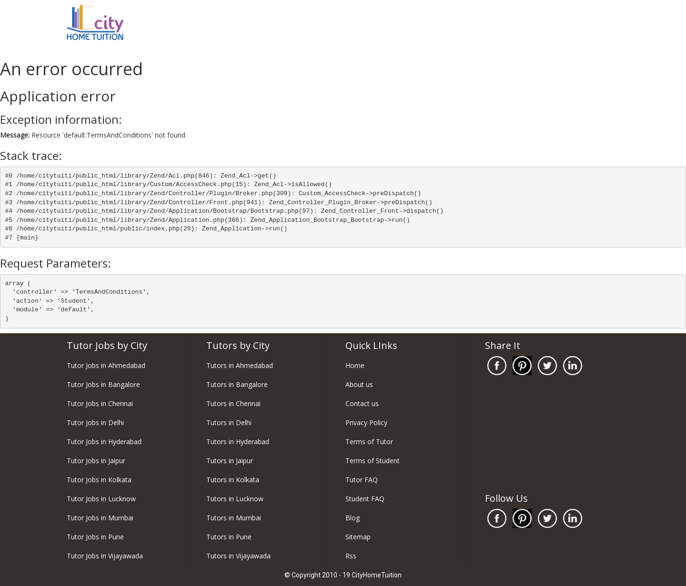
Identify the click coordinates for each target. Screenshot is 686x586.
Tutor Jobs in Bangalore (103, 384)
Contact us (362, 403)
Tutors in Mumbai (233, 517)
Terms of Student (372, 460)
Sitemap (358, 536)
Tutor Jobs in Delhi (95, 422)
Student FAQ (364, 498)
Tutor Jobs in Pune (95, 536)
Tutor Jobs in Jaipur (96, 460)
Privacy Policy (366, 422)
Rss (350, 555)
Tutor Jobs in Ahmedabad (106, 365)
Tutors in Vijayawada (238, 555)
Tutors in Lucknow (234, 498)
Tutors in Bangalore (237, 384)
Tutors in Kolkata (232, 479)
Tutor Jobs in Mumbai (100, 517)
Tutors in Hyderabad (237, 441)
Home (354, 365)
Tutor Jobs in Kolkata (99, 479)
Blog (352, 517)
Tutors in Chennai (233, 403)
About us (359, 384)
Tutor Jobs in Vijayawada (105, 555)
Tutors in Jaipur (229, 460)
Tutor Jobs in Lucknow (101, 498)
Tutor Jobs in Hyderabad (104, 441)
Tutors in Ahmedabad (239, 365)
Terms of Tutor (369, 441)
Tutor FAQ (361, 479)
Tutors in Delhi (229, 422)
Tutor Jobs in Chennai (100, 403)
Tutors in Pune (229, 536)
